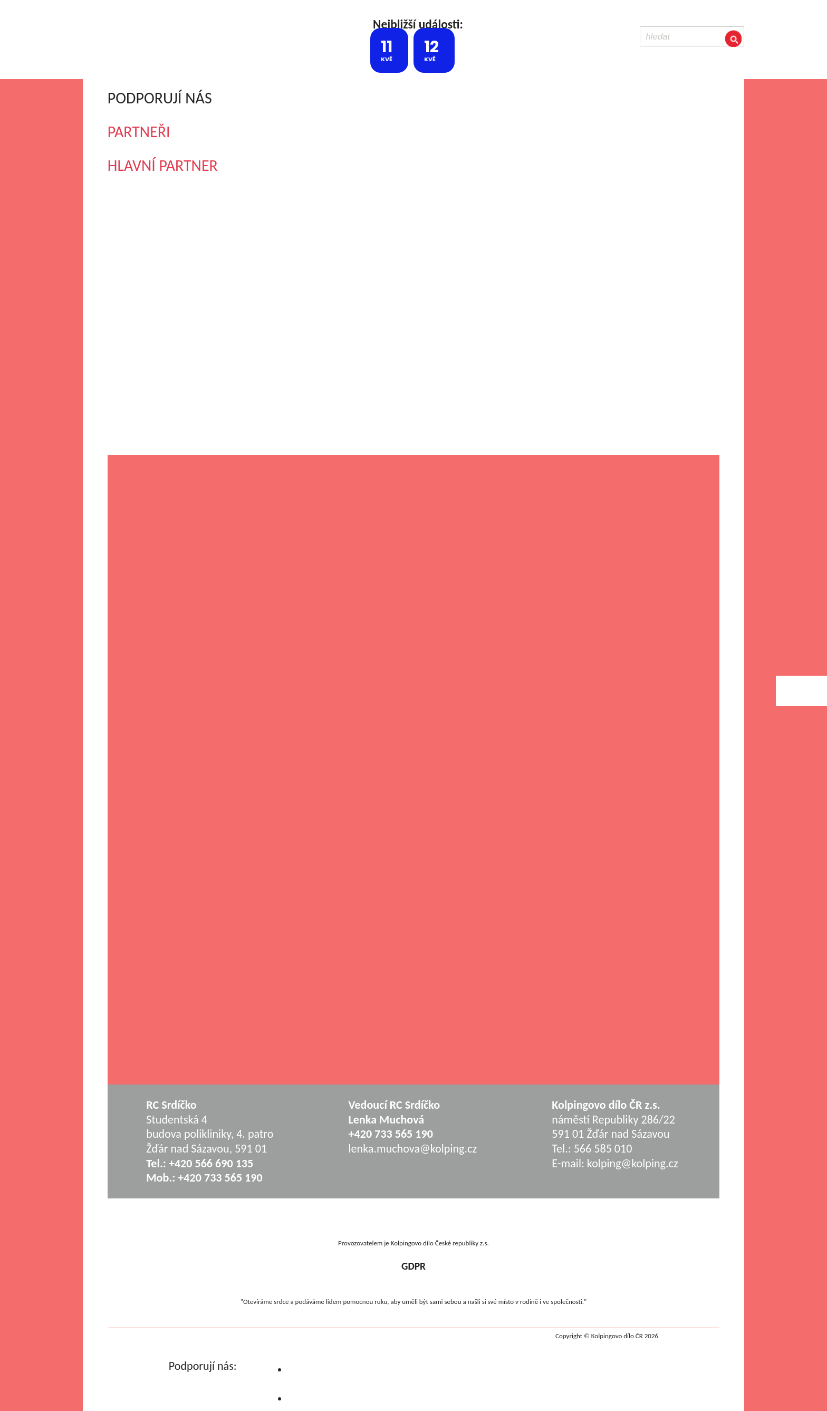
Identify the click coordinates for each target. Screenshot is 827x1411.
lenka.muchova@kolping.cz (413, 1148)
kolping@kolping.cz (632, 1163)
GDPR (413, 1266)
